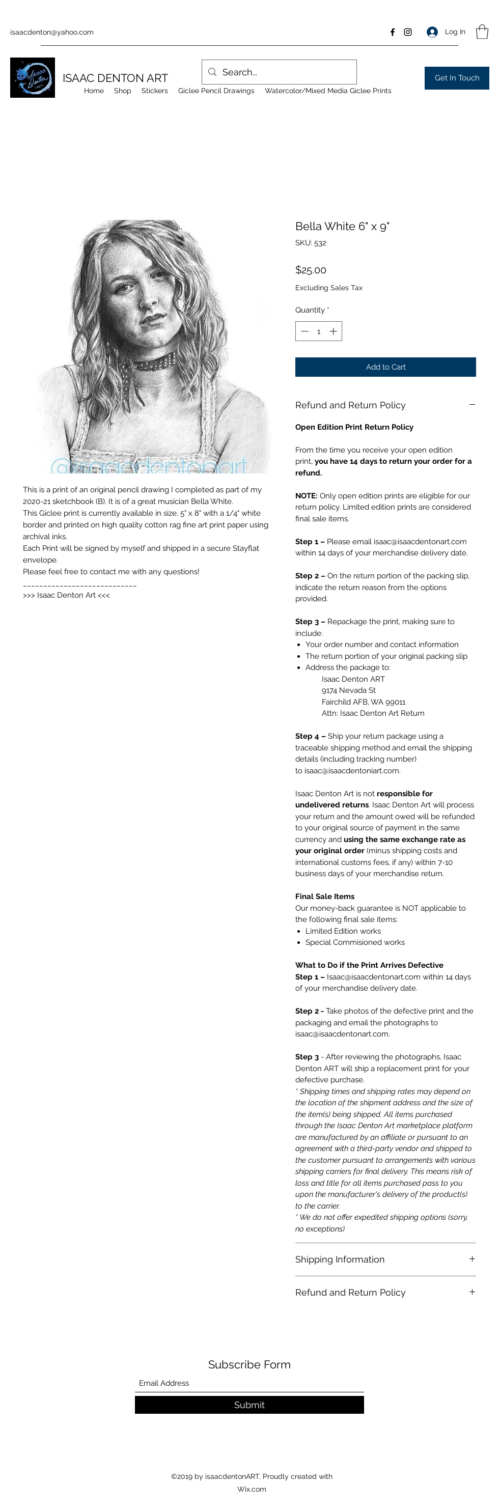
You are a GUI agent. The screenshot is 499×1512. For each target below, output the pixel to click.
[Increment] (334, 331)
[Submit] (249, 1405)
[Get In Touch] (457, 78)
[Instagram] (408, 32)
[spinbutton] (319, 331)
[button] (482, 31)
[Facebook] (392, 32)
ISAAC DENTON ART (115, 78)
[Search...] (279, 72)
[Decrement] (304, 331)
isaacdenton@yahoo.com (52, 32)
